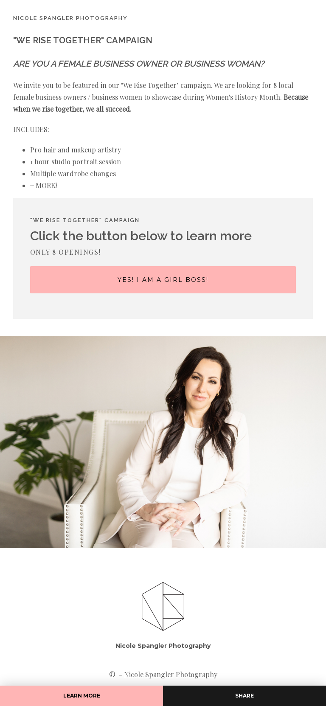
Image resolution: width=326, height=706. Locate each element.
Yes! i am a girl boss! (163, 280)
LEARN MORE (81, 695)
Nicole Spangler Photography (163, 646)
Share (244, 695)
